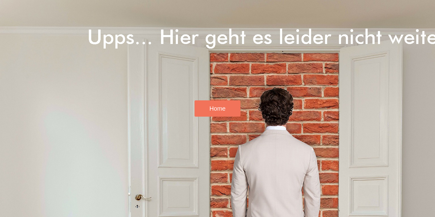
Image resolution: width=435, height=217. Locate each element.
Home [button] (217, 108)
